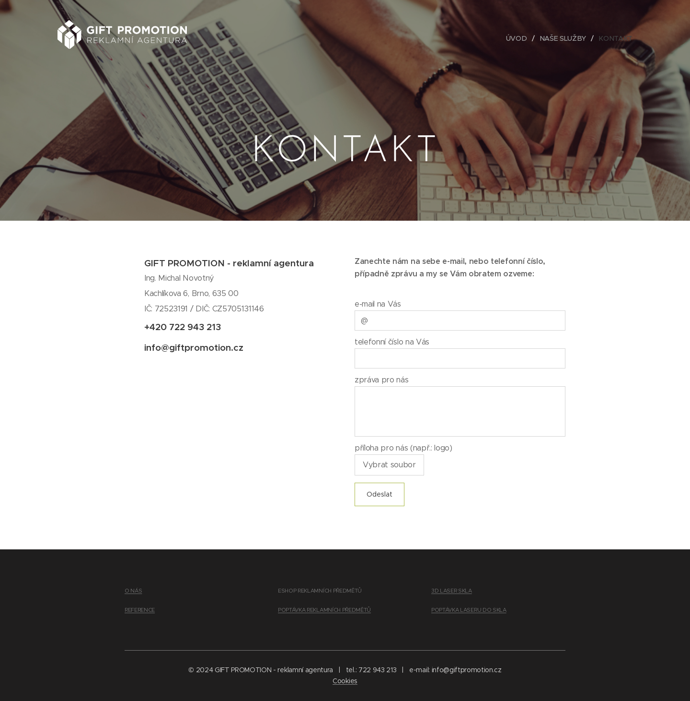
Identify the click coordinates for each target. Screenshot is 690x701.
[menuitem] (520, 38)
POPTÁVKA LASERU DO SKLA (468, 609)
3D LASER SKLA (451, 590)
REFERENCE (140, 609)
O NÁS (133, 590)
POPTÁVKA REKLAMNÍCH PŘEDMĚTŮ (324, 609)
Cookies (345, 681)
